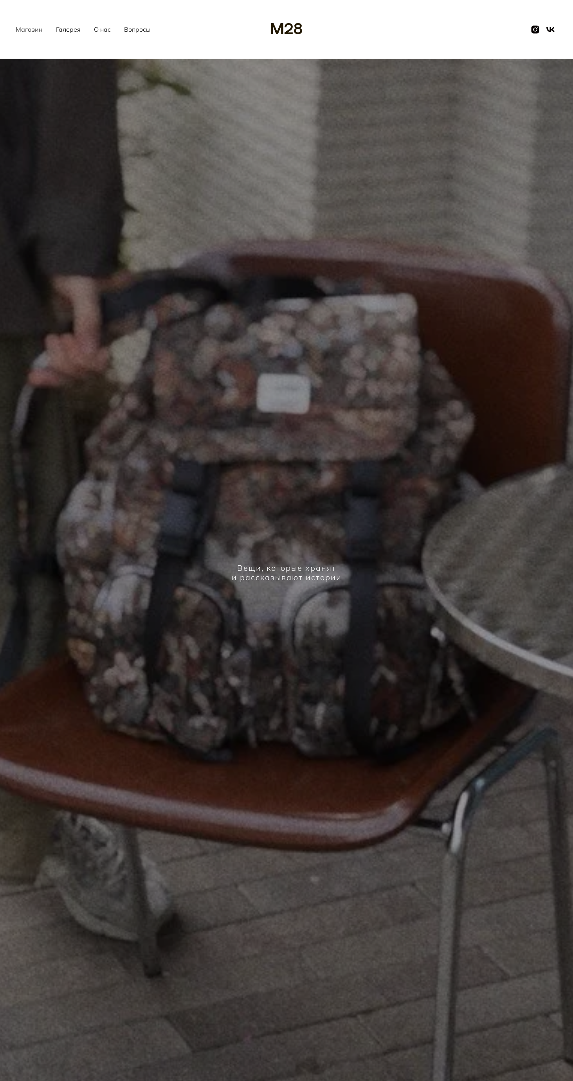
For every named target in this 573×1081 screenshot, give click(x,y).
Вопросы (137, 29)
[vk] (550, 29)
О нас (102, 29)
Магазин (29, 29)
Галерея (68, 29)
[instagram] (535, 29)
